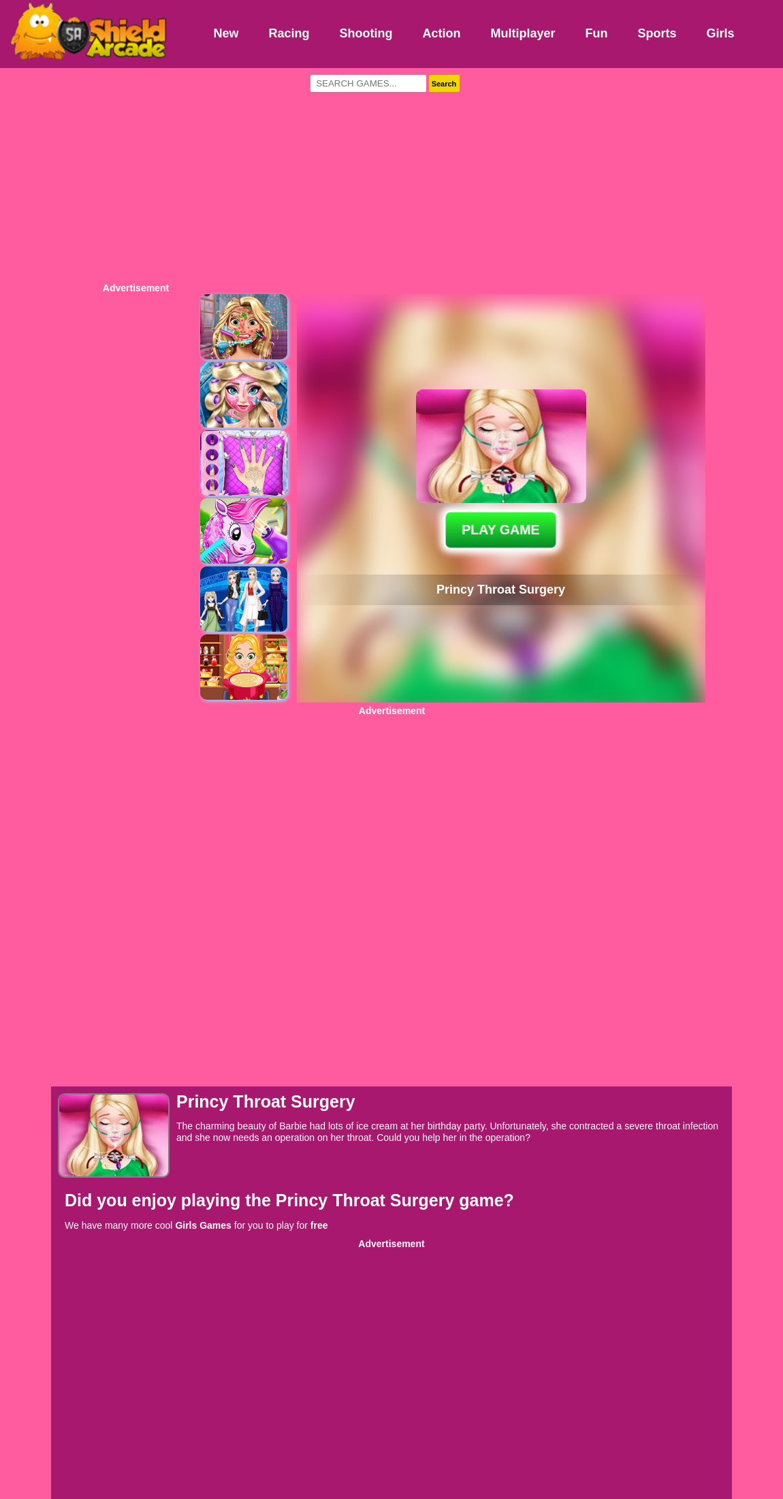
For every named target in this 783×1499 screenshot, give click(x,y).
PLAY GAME (501, 529)
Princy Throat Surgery (368, 1200)
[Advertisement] (391, 173)
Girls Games (203, 1225)
